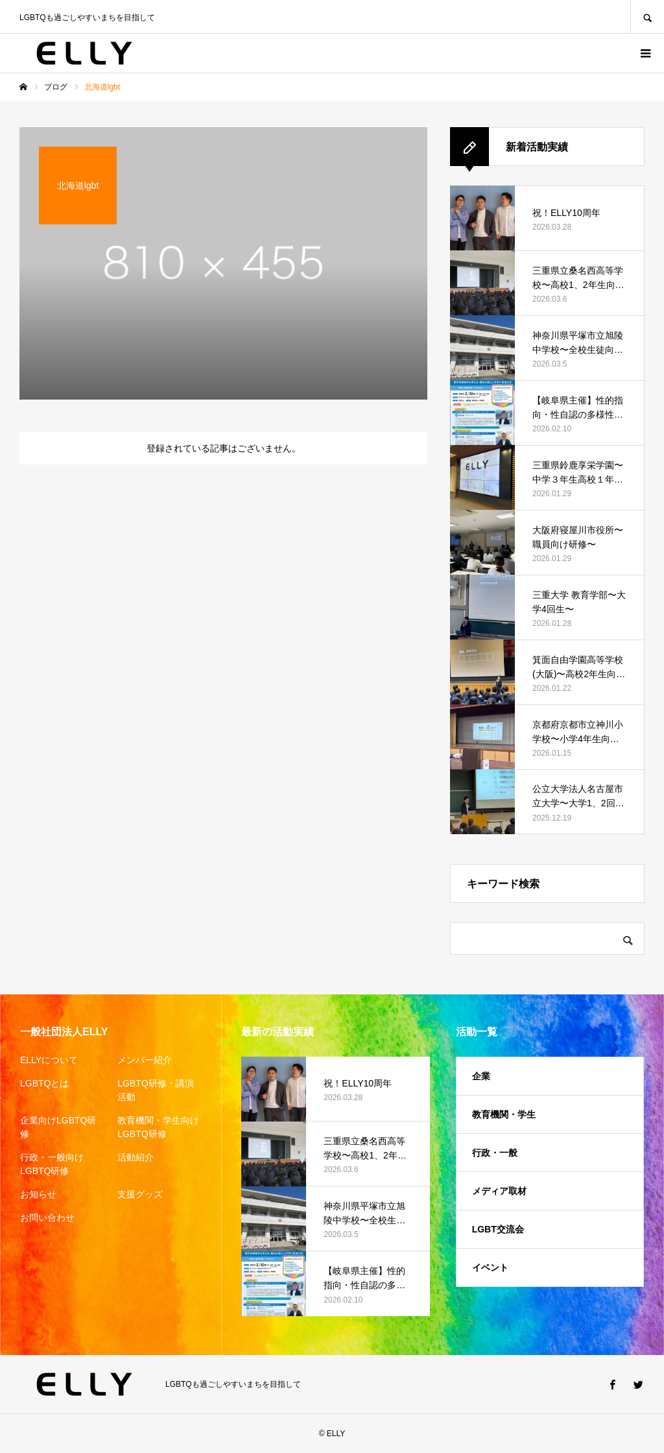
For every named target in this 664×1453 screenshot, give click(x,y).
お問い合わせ (47, 1217)
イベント (490, 1267)
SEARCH (647, 16)
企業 (481, 1076)
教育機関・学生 (504, 1114)
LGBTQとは (44, 1083)
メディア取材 (499, 1191)
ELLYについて (49, 1060)
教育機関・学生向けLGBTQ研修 (158, 1127)
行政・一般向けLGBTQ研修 (52, 1164)
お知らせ (38, 1194)
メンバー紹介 (144, 1060)
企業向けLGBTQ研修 (58, 1127)
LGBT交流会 (498, 1229)
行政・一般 (494, 1152)
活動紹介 (135, 1157)
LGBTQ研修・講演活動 (155, 1090)
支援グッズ (140, 1194)
